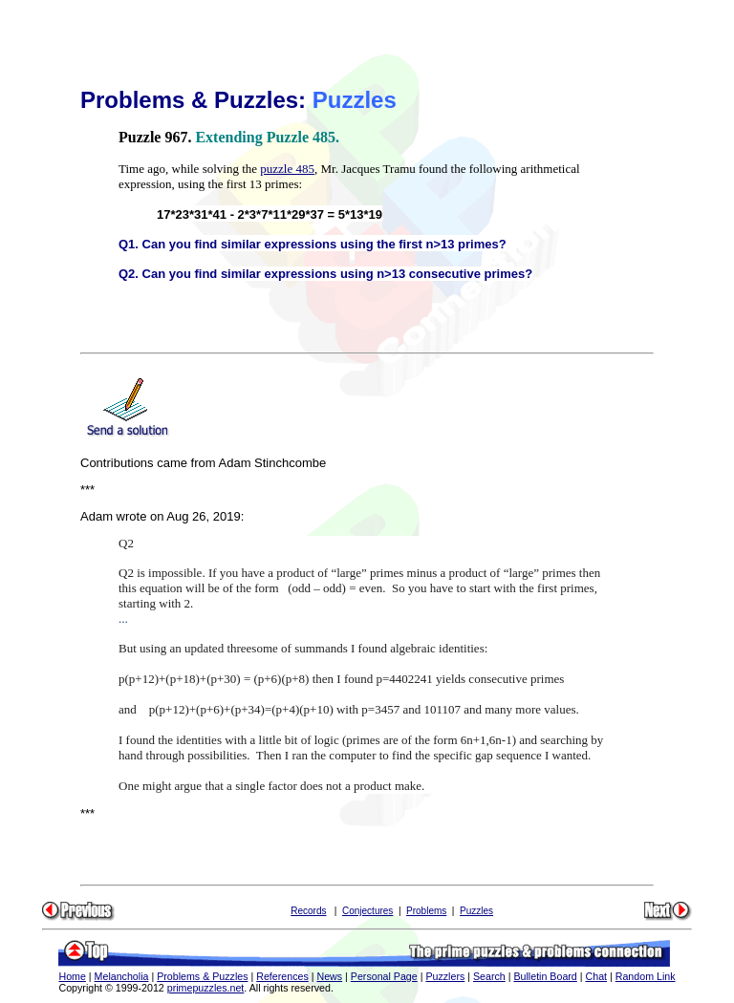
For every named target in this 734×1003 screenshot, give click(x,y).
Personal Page (384, 976)
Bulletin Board (544, 976)
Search (489, 976)
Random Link (645, 976)
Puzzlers (444, 976)
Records (308, 911)
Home (71, 976)
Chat (597, 976)
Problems (426, 911)
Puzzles (476, 911)
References (282, 976)
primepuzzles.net (206, 987)
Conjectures (367, 911)
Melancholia (122, 976)
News (329, 976)
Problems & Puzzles (202, 976)
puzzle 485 (287, 168)
